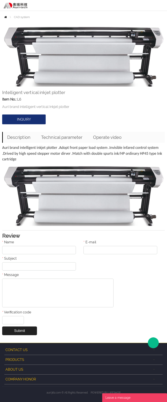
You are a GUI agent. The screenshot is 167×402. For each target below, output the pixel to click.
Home (5, 17)
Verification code (16, 312)
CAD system (22, 17)
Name (8, 242)
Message (10, 275)
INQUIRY (24, 119)
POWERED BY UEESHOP (105, 392)
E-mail (90, 242)
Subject (9, 258)
